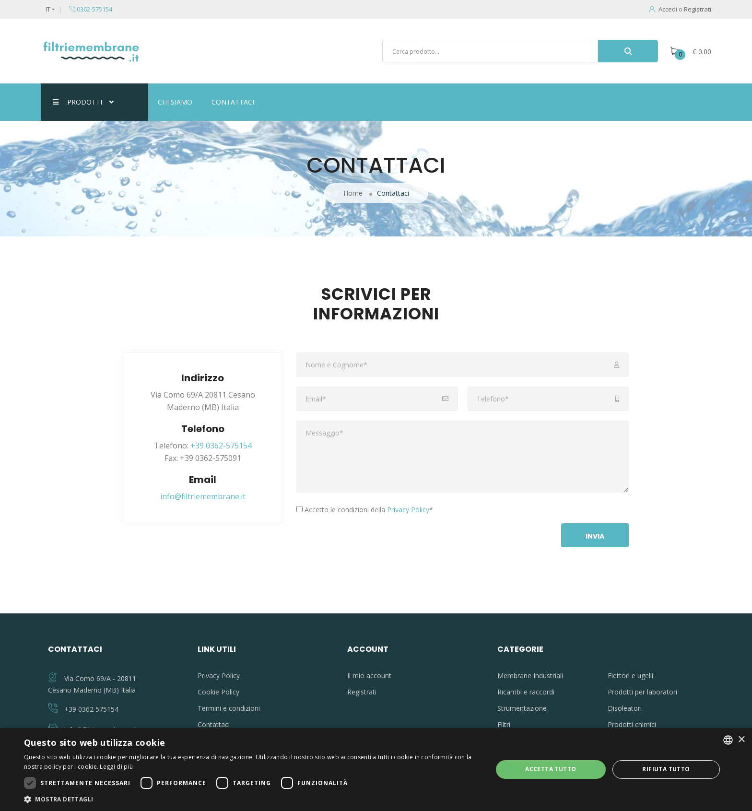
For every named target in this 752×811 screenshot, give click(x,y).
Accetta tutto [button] (550, 769)
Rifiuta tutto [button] (666, 769)
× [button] (741, 739)
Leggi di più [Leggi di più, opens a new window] (116, 767)
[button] (251, 799)
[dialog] (376, 769)
